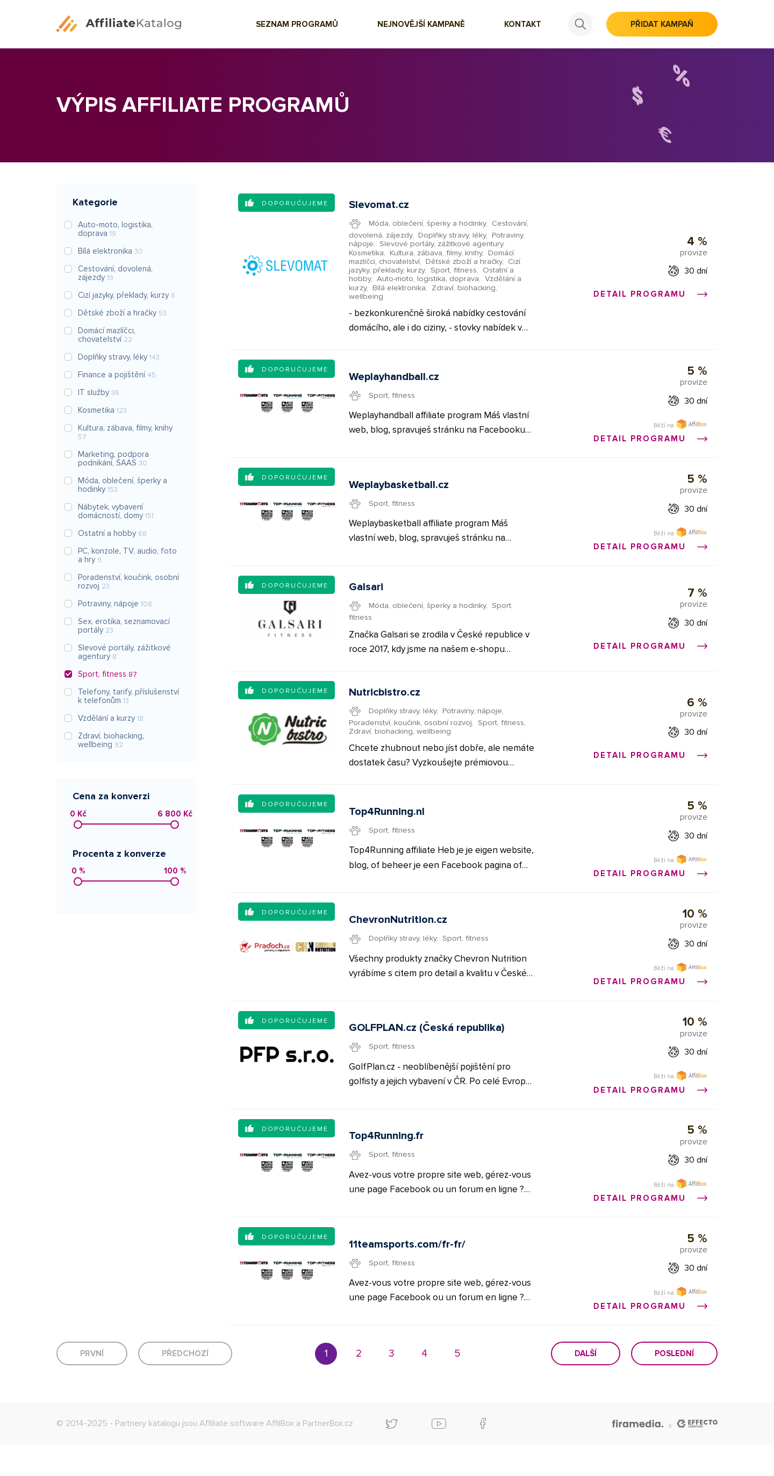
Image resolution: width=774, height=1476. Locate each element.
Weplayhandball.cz (394, 382)
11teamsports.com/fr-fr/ (407, 1273)
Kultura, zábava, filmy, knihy (439, 254)
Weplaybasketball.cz (399, 492)
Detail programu (650, 295)
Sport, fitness (455, 271)
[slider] (78, 824)
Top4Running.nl (387, 829)
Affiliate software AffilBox (246, 1454)
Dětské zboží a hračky (469, 263)
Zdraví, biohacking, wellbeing (400, 745)
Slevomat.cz (379, 205)
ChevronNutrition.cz (398, 940)
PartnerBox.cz (328, 1454)
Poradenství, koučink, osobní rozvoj (411, 736)
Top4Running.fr (386, 1162)
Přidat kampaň (661, 24)
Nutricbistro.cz (385, 706)
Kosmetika (367, 254)
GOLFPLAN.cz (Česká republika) (427, 1051)
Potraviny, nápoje (474, 724)
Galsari (366, 598)
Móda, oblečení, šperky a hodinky (428, 224)
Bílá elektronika (400, 289)
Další (586, 1384)
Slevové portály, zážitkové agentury (443, 245)
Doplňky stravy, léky (453, 236)
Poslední (674, 1384)
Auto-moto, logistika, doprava (430, 280)
